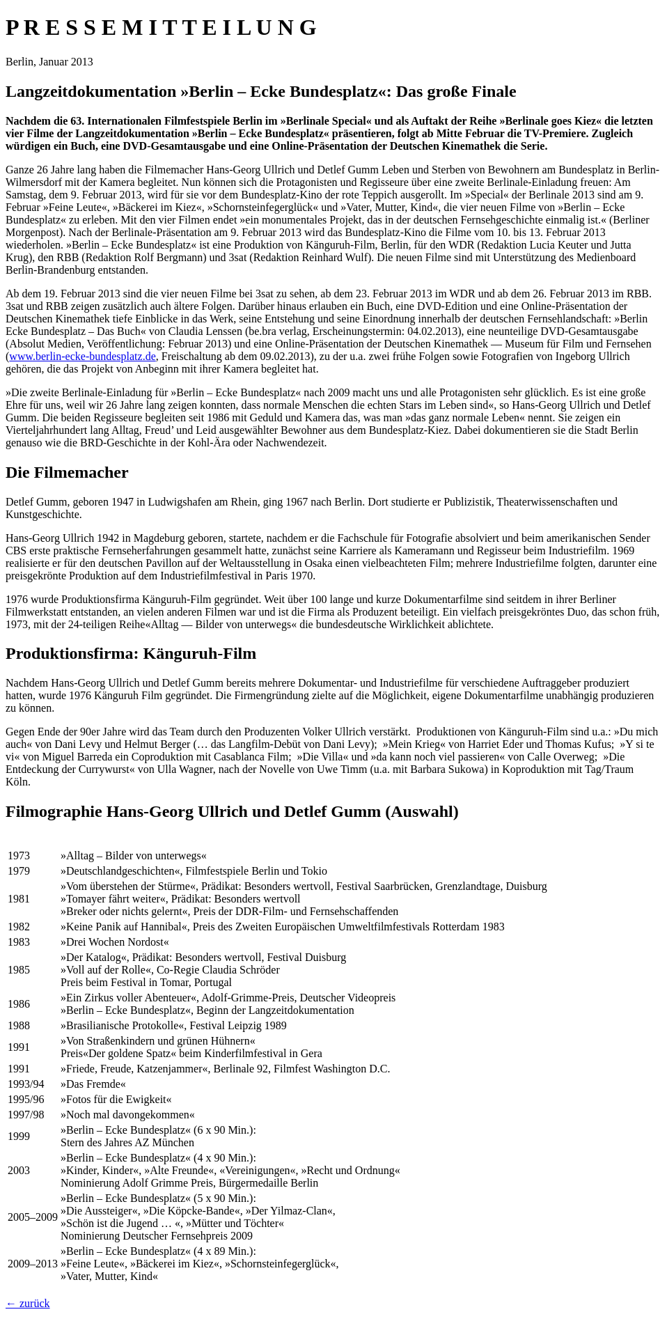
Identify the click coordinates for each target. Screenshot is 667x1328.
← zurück (28, 1303)
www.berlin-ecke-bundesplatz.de (82, 356)
